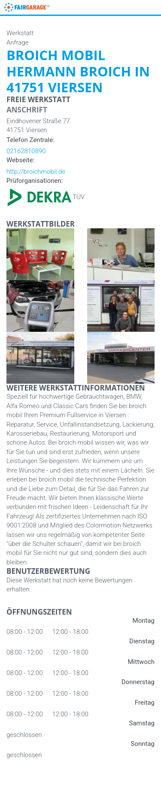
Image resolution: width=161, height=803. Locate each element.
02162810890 (26, 151)
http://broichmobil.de (35, 172)
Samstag (142, 723)
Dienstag (142, 641)
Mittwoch (141, 662)
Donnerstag (138, 682)
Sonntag (143, 744)
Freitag (145, 702)
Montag (144, 620)
